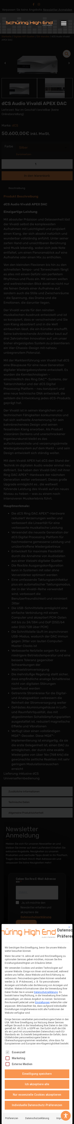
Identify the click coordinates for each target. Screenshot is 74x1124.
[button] (63, 23)
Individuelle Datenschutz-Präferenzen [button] (37, 1105)
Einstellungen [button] (42, 1002)
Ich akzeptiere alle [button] (37, 1084)
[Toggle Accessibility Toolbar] (65, 1115)
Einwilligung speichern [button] (37, 1073)
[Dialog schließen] (69, 927)
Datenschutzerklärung (46, 992)
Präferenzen (11, 1118)
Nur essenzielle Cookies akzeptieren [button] (37, 1094)
